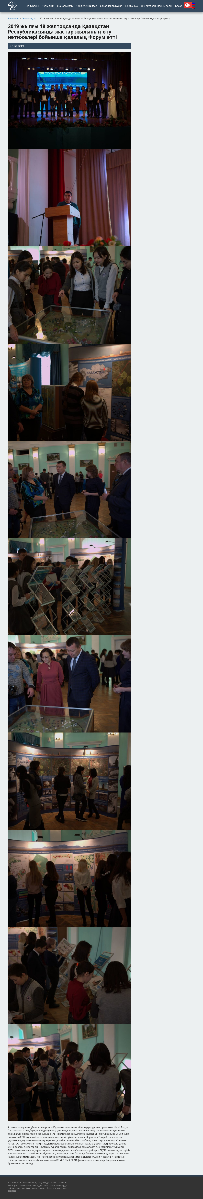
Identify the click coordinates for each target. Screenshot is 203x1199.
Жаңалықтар (65, 6)
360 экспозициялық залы (156, 6)
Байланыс (131, 6)
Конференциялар (86, 6)
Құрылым (48, 6)
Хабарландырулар (111, 6)
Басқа (178, 6)
